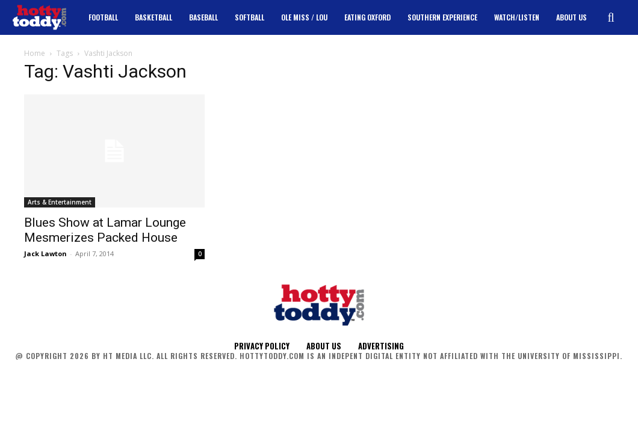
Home (34, 53)
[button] (610, 17)
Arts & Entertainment (59, 202)
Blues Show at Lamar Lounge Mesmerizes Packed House (105, 230)
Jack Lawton (45, 253)
